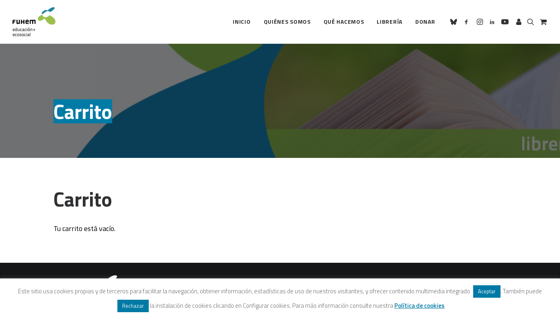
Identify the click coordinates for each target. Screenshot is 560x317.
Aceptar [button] (487, 291)
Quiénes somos (287, 21)
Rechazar (133, 306)
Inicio (241, 21)
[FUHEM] (34, 21)
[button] (455, 21)
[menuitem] (241, 21)
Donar (425, 21)
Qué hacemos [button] (344, 21)
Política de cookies (419, 305)
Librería (389, 21)
